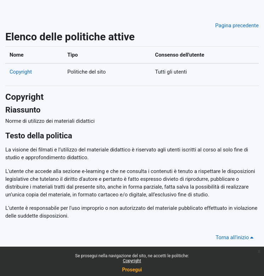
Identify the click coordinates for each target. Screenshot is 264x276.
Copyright (21, 72)
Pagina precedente (237, 25)
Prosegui (132, 269)
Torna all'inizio (235, 237)
